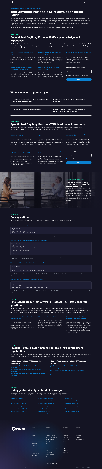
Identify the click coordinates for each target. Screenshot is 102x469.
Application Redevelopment (52, 437)
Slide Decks (78, 437)
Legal (64, 446)
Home (77, 467)
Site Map (88, 467)
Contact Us (34, 455)
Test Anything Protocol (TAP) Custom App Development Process (71, 368)
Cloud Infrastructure (50, 446)
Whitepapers (78, 435)
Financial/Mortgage (67, 437)
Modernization (35, 443)
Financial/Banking (67, 435)
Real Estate (65, 452)
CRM (47, 450)
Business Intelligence (50, 443)
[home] (12, 2)
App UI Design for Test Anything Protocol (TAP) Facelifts (68, 370)
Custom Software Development (52, 448)
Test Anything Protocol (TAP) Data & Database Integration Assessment (30, 374)
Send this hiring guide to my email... (76, 67)
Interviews (78, 433)
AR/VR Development (50, 439)
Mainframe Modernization (51, 461)
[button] (68, 2)
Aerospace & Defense (67, 431)
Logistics (65, 448)
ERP (47, 458)
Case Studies (79, 431)
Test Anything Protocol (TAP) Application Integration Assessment (30, 370)
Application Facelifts (50, 435)
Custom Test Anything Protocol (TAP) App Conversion (68, 365)
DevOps (47, 456)
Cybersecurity (49, 452)
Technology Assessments (51, 463)
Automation (48, 441)
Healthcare (65, 443)
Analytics (48, 433)
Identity (33, 431)
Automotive (65, 433)
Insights (77, 441)
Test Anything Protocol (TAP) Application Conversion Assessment (30, 366)
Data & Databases (50, 454)
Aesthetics (34, 445)
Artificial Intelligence (50, 431)
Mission (33, 435)
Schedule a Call (35, 453)
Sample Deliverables (80, 439)
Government (65, 441)
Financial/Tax (66, 439)
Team (33, 433)
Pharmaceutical (66, 450)
